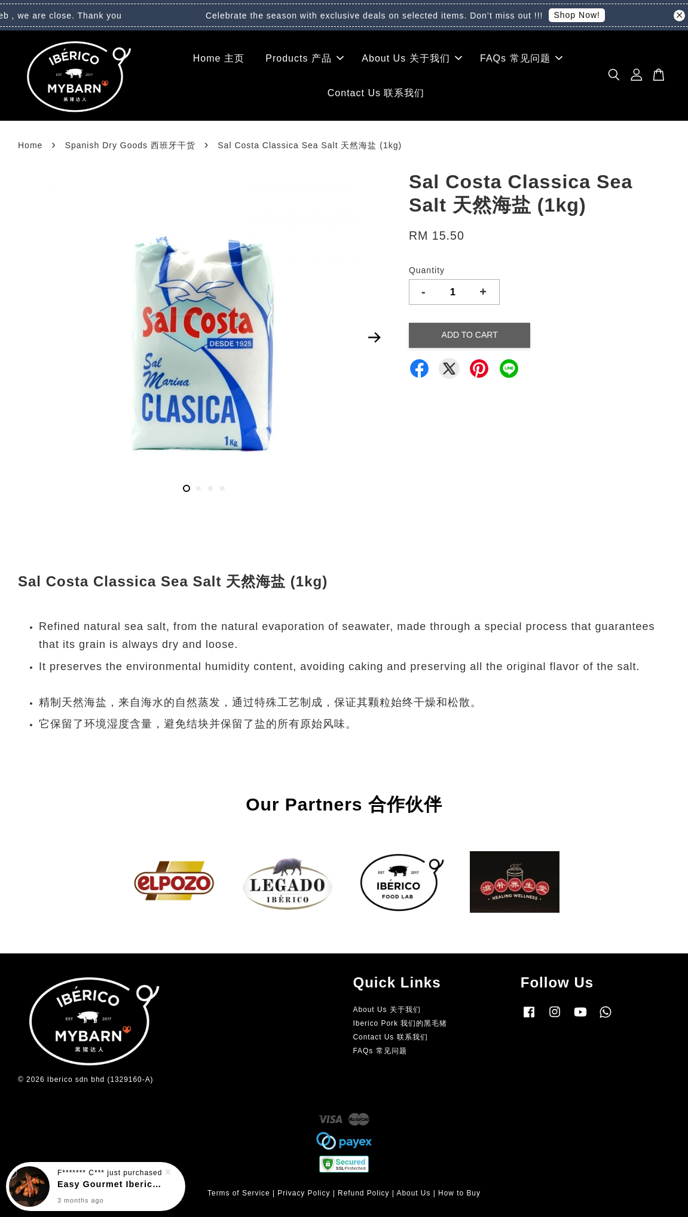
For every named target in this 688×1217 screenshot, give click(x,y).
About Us (413, 1193)
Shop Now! (585, 15)
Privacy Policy (303, 1193)
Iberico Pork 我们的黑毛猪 (400, 1023)
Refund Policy (363, 1193)
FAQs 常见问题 (521, 58)
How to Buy (459, 1193)
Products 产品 (304, 58)
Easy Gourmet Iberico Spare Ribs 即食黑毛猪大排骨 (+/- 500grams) (110, 1183)
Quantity (427, 270)
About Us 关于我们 (411, 58)
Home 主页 (218, 58)
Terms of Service (238, 1193)
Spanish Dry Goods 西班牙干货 (130, 145)
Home (30, 145)
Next (375, 337)
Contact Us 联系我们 (376, 93)
